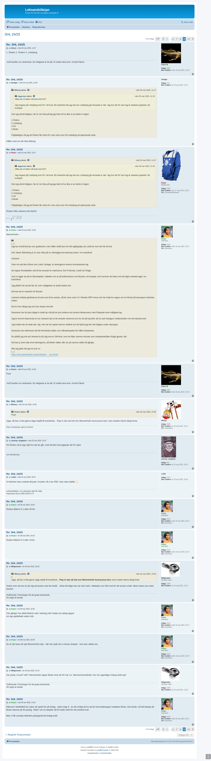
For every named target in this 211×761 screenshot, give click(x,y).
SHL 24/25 (12, 34)
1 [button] (167, 38)
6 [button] (173, 38)
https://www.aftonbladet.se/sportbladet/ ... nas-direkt (34, 354)
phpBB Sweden (103, 750)
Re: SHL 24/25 (15, 44)
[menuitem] (13, 22)
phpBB (89, 747)
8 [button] (180, 38)
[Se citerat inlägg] (28, 90)
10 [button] (188, 38)
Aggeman (22, 96)
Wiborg (17, 90)
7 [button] (176, 38)
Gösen (17, 412)
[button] (157, 39)
